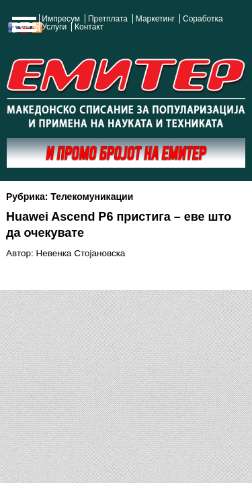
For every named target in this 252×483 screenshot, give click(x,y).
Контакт (89, 27)
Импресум (61, 18)
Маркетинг (155, 18)
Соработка (203, 18)
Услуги (54, 27)
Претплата (108, 18)
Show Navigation (22, 28)
